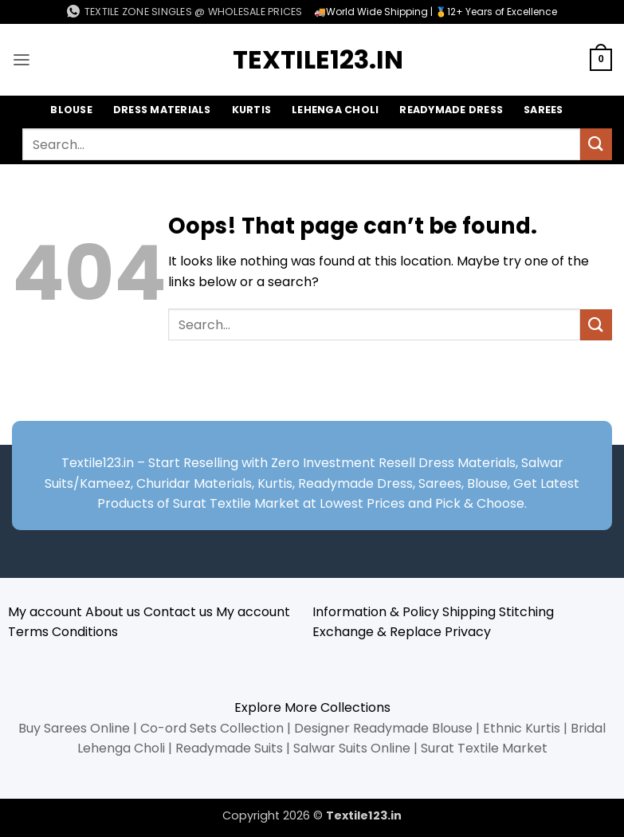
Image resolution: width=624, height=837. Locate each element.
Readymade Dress (452, 109)
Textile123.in (312, 60)
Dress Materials (160, 109)
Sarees (546, 109)
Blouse (68, 109)
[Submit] (596, 144)
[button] (21, 60)
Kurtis (251, 109)
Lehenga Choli (335, 109)
